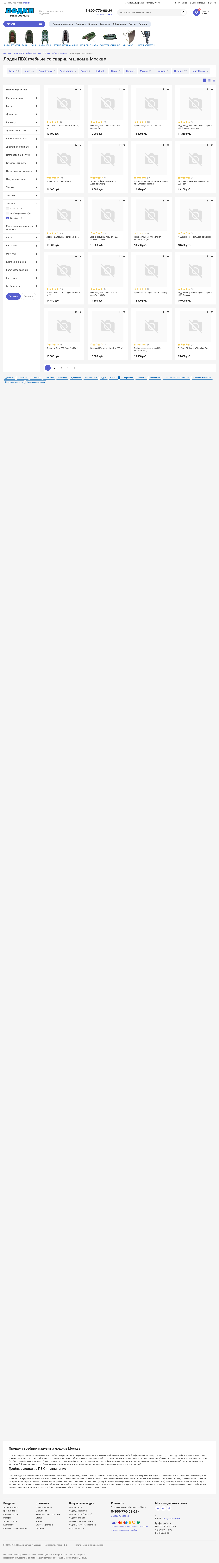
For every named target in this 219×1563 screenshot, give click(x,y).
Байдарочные (127, 378)
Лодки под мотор (12, 38)
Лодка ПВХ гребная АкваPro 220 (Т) (194, 237)
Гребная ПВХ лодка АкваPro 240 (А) (150, 292)
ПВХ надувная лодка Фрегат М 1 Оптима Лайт (105, 126)
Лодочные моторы (145, 38)
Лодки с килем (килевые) (80, 1514)
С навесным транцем (202, 378)
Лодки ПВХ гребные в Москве (27, 53)
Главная (7, 53)
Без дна (113, 378)
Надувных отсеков (16, 179)
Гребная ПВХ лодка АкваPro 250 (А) (106, 348)
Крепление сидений (16, 262)
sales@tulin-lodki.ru (171, 1518)
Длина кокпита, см (16, 130)
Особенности (13, 286)
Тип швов (11, 203)
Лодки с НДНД (10, 1521)
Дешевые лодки (76, 1528)
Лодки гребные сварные (56, 53)
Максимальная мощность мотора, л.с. (20, 228)
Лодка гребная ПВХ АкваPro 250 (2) (63, 348)
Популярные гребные (110, 38)
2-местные (36, 378)
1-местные (49, 378)
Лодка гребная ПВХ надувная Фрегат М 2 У (64, 293)
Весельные (155, 378)
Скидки (143, 24)
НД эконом (76, 378)
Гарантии (40, 1528)
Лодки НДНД (45, 38)
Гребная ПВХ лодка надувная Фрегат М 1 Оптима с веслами (151, 182)
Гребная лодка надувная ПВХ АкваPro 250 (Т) (147, 349)
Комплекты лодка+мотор (15, 1528)
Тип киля (11, 195)
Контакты (105, 24)
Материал (11, 253)
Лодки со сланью (77, 1518)
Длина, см (11, 114)
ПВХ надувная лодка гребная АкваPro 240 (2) (103, 293)
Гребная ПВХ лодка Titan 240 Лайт (194, 348)
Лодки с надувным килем (66, 38)
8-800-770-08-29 (99, 10)
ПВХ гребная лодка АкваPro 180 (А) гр (63, 126)
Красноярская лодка (36, 382)
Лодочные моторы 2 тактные (82, 1521)
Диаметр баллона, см (17, 146)
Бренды (92, 24)
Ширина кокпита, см (17, 138)
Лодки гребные (29, 38)
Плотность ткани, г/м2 (18, 155)
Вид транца (12, 245)
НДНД (103, 378)
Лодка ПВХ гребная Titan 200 (60, 181)
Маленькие (62, 378)
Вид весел (11, 278)
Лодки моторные (11, 1507)
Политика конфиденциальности (89, 1545)
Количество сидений (17, 270)
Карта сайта (9, 1525)
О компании (41, 1511)
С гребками (141, 378)
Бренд (9, 106)
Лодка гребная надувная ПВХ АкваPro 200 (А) (104, 182)
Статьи (132, 24)
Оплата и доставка (63, 24)
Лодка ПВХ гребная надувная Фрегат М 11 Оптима (195, 293)
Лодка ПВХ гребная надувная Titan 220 (63, 238)
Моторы (7, 1518)
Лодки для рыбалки (88, 38)
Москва (26, 3)
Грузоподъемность (16, 163)
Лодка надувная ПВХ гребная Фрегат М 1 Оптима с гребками (195, 126)
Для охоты (9, 378)
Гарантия (81, 24)
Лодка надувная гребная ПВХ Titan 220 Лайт (194, 182)
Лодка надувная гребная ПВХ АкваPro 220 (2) (104, 238)
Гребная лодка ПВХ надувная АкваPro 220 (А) (147, 238)
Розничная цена (14, 98)
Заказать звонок (104, 14)
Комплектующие (11, 1514)
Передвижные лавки (14, 382)
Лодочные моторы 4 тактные (82, 1525)
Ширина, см (12, 122)
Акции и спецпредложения (48, 1514)
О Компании (119, 24)
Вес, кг (9, 237)
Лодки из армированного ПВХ (176, 378)
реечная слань (91, 378)
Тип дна (10, 187)
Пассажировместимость (19, 171)
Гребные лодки (10, 1511)
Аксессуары (129, 38)
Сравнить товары (44, 1507)
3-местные (22, 378)
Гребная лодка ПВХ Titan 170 (147, 125)
